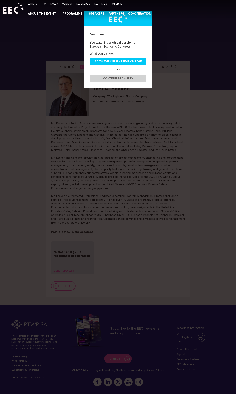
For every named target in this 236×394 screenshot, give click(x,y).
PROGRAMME (73, 13)
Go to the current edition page (118, 61)
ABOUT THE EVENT (42, 13)
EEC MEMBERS (83, 4)
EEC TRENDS (100, 4)
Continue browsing (118, 78)
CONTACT (67, 4)
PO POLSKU (116, 4)
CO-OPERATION (139, 13)
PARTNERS (116, 13)
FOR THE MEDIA (50, 4)
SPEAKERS (97, 13)
